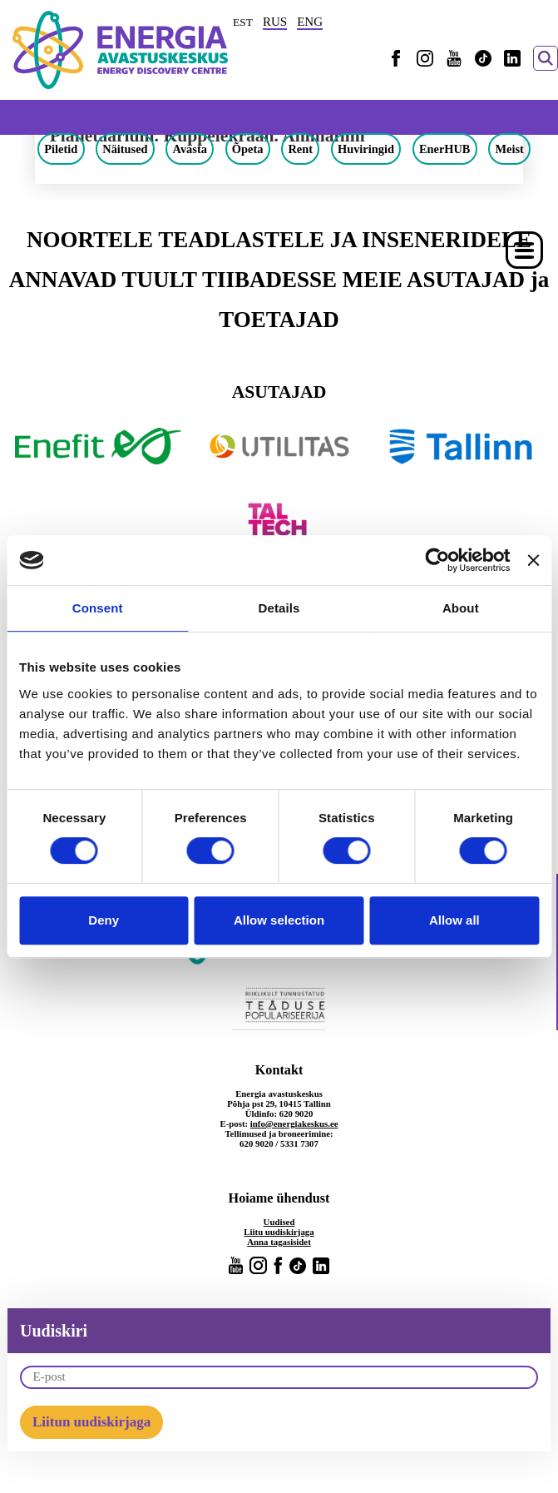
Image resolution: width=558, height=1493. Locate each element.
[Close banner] (533, 560)
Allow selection (279, 920)
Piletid (60, 149)
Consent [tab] (97, 608)
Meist (509, 149)
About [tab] (460, 608)
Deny (103, 920)
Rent (300, 149)
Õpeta (248, 149)
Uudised (279, 1222)
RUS (275, 21)
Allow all (454, 920)
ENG (310, 21)
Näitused (124, 149)
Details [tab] (279, 608)
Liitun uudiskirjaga (91, 1422)
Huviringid (366, 149)
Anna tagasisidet (279, 1242)
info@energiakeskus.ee (294, 1123)
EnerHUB (445, 149)
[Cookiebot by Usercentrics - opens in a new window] (437, 560)
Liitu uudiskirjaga (279, 1232)
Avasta (190, 149)
